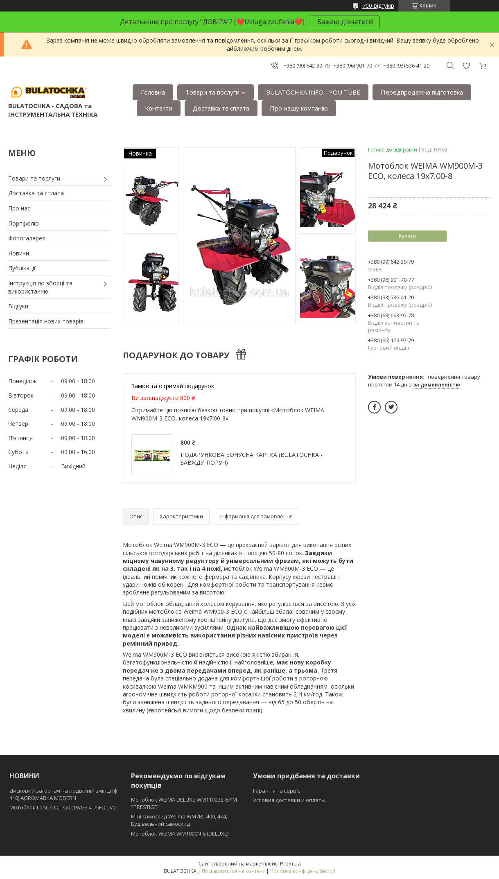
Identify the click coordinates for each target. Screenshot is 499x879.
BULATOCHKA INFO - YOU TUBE (313, 92)
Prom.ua (290, 863)
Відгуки (18, 306)
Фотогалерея (26, 238)
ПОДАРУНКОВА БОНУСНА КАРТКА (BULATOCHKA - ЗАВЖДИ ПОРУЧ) (252, 459)
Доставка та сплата (221, 108)
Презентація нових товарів (46, 321)
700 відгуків (378, 5)
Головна (153, 92)
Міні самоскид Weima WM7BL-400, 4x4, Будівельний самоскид (179, 820)
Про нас (19, 208)
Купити (407, 236)
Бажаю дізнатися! (345, 21)
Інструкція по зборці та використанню (40, 287)
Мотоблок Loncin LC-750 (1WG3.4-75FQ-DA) (62, 807)
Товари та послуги (212, 92)
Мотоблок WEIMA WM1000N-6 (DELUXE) (179, 833)
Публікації (22, 268)
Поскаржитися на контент (233, 871)
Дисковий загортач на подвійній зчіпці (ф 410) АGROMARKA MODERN (63, 794)
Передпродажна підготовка (422, 92)
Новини (18, 253)
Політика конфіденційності (302, 871)
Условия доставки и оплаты (289, 800)
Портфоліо (23, 223)
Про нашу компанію (299, 108)
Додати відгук (466, 65)
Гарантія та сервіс (276, 790)
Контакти (158, 108)
